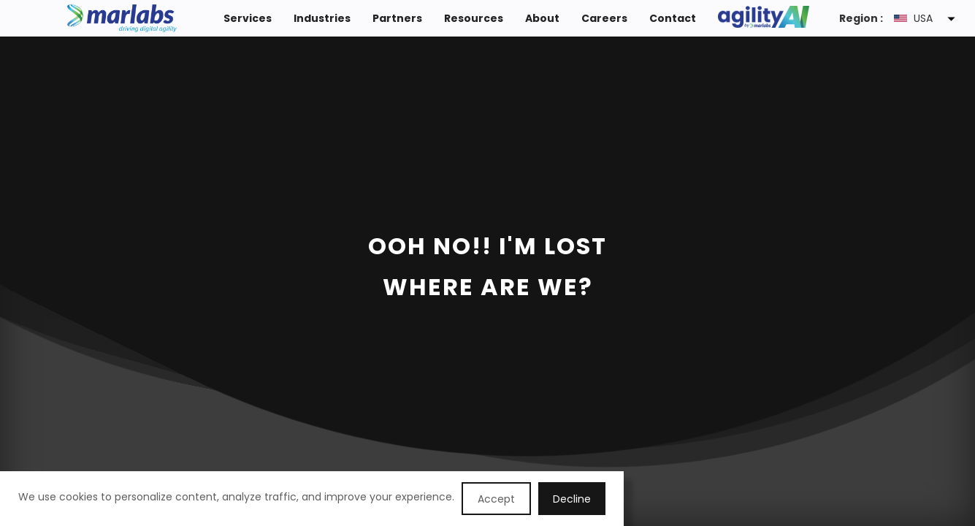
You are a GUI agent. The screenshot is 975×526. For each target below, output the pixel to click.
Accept (496, 499)
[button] (927, 18)
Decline (572, 499)
